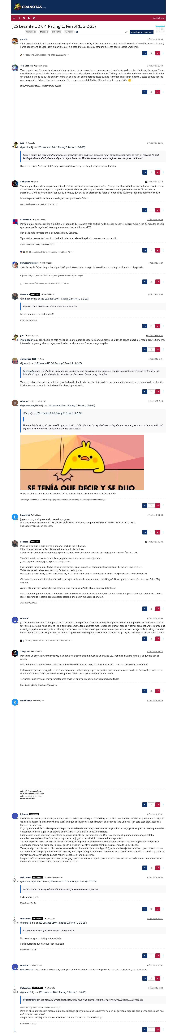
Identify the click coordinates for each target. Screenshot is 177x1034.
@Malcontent (36, 965)
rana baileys (26, 700)
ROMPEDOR (26, 219)
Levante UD (18, 32)
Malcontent (25, 877)
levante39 (25, 515)
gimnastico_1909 (28, 359)
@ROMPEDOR (46, 263)
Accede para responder (141, 32)
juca (22, 143)
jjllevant (24, 814)
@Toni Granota (41, 66)
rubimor (24, 401)
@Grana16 (36, 651)
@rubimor (36, 515)
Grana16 (24, 618)
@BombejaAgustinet (54, 877)
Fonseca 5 (25, 294)
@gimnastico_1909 (37, 401)
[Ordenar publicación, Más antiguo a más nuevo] (126, 32)
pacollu (23, 39)
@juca (34, 182)
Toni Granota (26, 65)
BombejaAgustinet (29, 263)
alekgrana (25, 181)
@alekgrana (39, 700)
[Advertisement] (87, 115)
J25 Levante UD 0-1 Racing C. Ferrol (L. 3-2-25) (61, 147)
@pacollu (30, 143)
